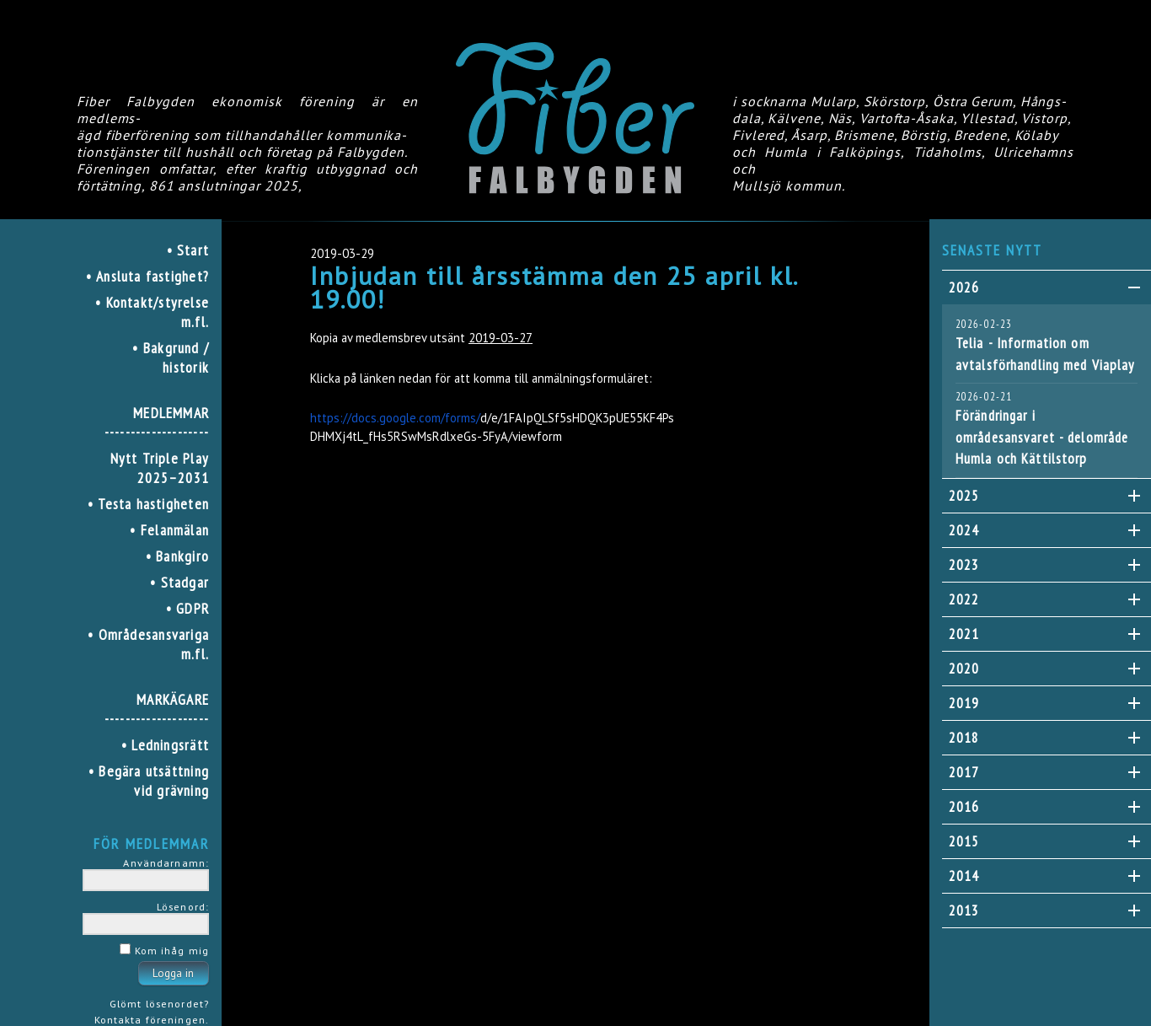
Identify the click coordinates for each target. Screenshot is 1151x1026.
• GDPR (187, 608)
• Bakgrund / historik (170, 357)
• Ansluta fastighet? (147, 276)
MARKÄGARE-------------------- (156, 709)
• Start (188, 250)
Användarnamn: (166, 862)
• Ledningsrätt (165, 745)
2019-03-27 (500, 338)
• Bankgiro (177, 556)
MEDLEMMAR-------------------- (156, 422)
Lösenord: (183, 906)
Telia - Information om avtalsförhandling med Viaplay (1045, 354)
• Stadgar (179, 582)
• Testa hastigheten (148, 503)
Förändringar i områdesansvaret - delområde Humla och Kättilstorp (1042, 437)
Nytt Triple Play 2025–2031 (159, 468)
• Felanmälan (169, 530)
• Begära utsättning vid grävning (148, 780)
